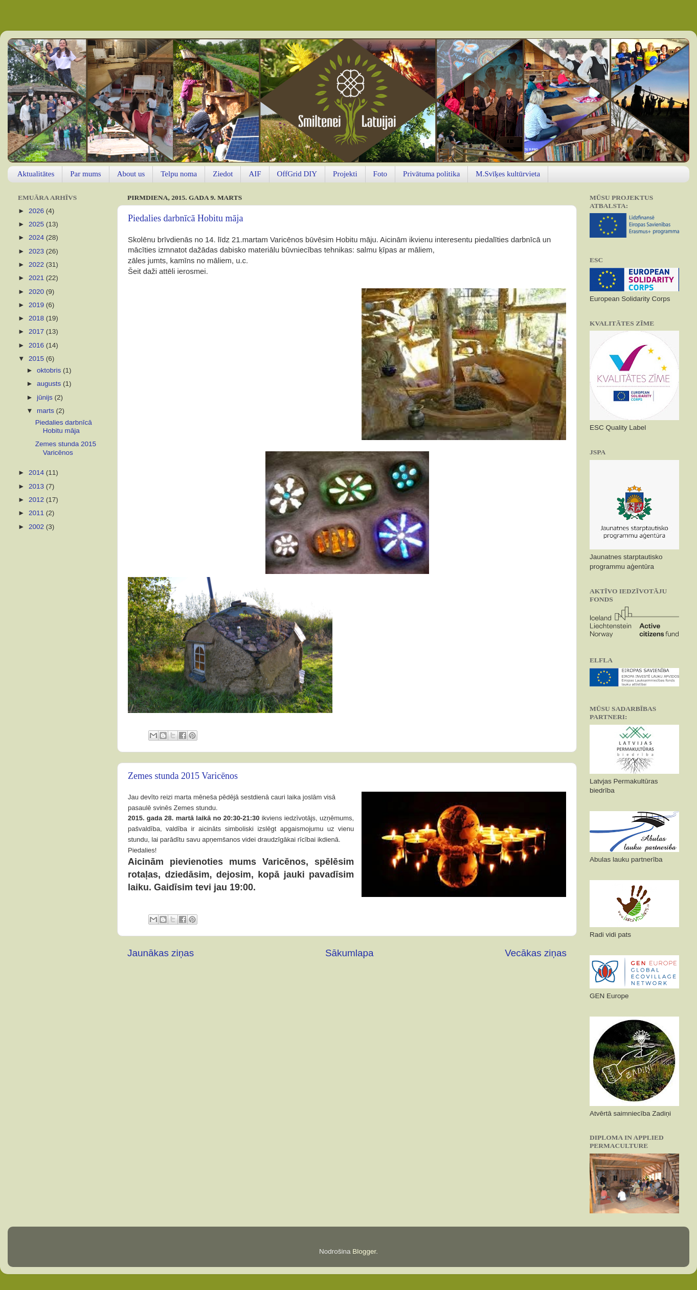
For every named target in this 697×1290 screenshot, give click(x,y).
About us (131, 174)
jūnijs (46, 397)
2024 (37, 237)
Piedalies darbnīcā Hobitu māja (185, 218)
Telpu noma (179, 174)
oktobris (50, 370)
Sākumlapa (349, 953)
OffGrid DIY (297, 174)
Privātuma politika (431, 174)
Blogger (364, 1251)
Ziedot (223, 174)
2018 (37, 318)
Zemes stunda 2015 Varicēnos (183, 776)
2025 (37, 224)
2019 (37, 305)
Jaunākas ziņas (160, 953)
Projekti (345, 174)
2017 (37, 331)
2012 (37, 499)
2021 (37, 278)
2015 (37, 358)
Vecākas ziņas (536, 953)
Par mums (85, 174)
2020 (37, 291)
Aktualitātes (35, 174)
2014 (37, 472)
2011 (37, 513)
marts (46, 410)
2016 (37, 345)
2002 (37, 527)
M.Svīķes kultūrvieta (508, 174)
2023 (37, 251)
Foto (380, 174)
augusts (50, 383)
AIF (255, 174)
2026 (37, 211)
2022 (37, 264)
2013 (37, 486)
